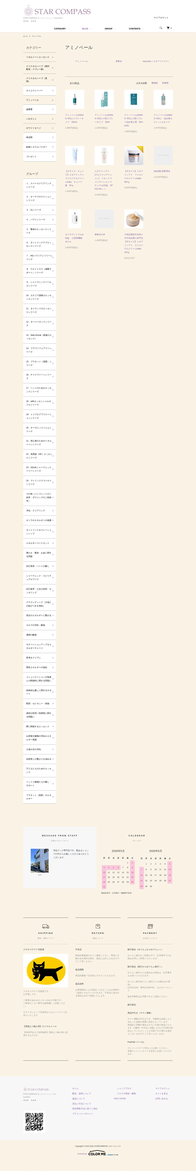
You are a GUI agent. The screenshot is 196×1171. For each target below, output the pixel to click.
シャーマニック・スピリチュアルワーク (37, 581)
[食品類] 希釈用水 (163, 171)
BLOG (85, 28)
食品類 (29, 137)
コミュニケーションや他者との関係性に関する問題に (37, 688)
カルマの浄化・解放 (35, 632)
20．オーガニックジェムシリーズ (38, 429)
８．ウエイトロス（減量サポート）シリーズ (37, 271)
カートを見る (164, 1107)
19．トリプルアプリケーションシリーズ (38, 416)
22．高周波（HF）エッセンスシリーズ (37, 456)
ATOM (135, 1113)
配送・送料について (96, 1107)
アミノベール (38, 36)
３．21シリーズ (33, 210)
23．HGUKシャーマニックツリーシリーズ (37, 469)
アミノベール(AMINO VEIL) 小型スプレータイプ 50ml (104, 118)
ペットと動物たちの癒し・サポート (36, 798)
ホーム (26, 36)
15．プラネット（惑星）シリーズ (38, 363)
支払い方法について (96, 1118)
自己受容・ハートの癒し (37, 569)
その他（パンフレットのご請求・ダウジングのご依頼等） (37, 497)
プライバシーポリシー (97, 1128)
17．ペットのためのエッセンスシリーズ (38, 390)
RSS (128, 1113)
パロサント (31, 119)
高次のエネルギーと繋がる (37, 621)
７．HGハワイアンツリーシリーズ (37, 257)
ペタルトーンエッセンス (37, 57)
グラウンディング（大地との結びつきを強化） (37, 608)
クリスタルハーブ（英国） (36, 79)
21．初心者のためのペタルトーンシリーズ (38, 443)
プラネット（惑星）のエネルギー (37, 811)
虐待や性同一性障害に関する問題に (37, 726)
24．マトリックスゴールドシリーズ (38, 482)
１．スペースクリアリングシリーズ (37, 185)
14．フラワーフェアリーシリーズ (38, 350)
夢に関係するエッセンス (37, 737)
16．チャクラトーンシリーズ (38, 376)
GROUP (108, 28)
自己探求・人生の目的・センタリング (37, 594)
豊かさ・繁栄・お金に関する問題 (37, 558)
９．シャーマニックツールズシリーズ (37, 284)
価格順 (154, 83)
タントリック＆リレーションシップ (37, 535)
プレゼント (31, 156)
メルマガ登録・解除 (135, 1107)
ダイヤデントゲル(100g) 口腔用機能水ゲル (74, 238)
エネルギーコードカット (37, 546)
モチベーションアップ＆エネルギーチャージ (37, 653)
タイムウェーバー (34, 90)
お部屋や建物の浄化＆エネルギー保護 (37, 749)
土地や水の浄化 (33, 760)
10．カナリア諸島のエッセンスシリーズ (38, 297)
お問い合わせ (164, 1113)
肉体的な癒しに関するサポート (37, 703)
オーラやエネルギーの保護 (37, 522)
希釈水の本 (100, 234)
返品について (93, 1113)
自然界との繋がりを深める (37, 771)
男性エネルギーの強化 (36, 674)
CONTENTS (134, 28)
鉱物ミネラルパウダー (36, 147)
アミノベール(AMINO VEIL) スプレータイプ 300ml (74, 118)
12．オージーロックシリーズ (38, 324)
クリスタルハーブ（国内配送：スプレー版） (37, 67)
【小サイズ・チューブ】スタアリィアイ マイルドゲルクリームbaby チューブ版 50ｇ (75, 178)
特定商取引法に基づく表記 (99, 1123)
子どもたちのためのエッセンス (37, 785)
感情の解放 (31, 642)
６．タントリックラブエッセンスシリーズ (37, 244)
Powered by (98, 1164)
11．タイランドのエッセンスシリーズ (38, 310)
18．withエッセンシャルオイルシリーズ (37, 403)
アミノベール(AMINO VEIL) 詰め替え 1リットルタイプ (164, 118)
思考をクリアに (33, 665)
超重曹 (29, 109)
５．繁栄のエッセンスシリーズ (37, 231)
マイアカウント (161, 17)
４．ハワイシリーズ (35, 219)
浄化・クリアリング (35, 510)
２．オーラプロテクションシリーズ (37, 198)
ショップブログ (133, 1102)
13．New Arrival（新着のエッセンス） (38, 337)
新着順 (165, 83)
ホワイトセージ (33, 128)
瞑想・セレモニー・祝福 (37, 714)
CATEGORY (60, 28)
